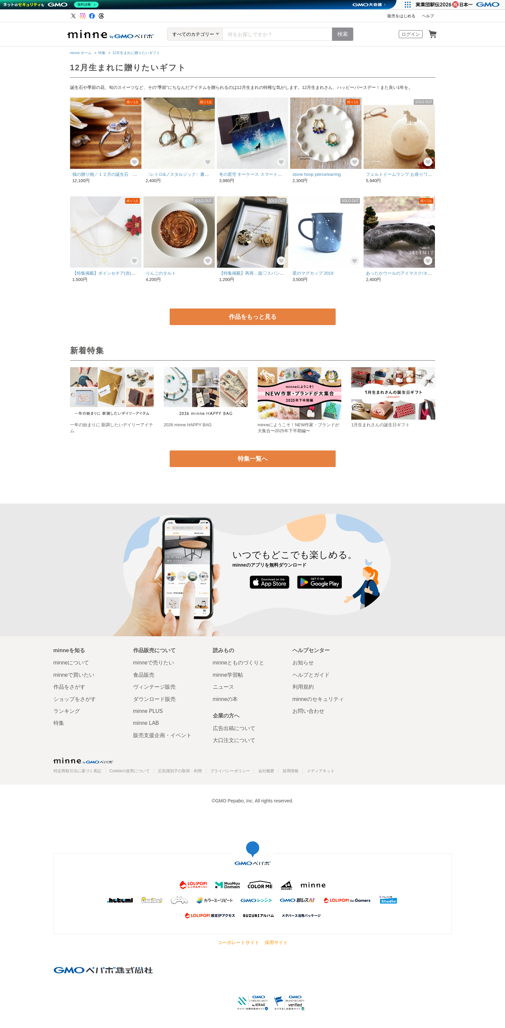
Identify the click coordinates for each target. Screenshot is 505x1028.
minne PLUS (148, 711)
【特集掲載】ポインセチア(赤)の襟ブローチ (114, 273)
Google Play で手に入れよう (319, 582)
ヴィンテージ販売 (154, 687)
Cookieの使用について (130, 771)
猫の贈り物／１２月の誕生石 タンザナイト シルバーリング (132, 174)
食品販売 (143, 675)
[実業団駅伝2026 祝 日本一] (458, 4)
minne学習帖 (228, 675)
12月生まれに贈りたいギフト (136, 53)
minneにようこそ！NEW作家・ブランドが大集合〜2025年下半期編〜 (299, 427)
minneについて (71, 662)
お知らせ (303, 662)
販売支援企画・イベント (162, 735)
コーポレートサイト (238, 942)
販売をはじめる (401, 16)
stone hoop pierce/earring (317, 174)
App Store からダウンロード (269, 582)
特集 (102, 53)
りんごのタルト (161, 273)
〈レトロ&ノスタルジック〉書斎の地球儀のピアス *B (199, 174)
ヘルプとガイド (311, 675)
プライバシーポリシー (230, 771)
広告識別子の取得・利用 (180, 771)
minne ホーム (81, 53)
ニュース (223, 687)
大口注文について (234, 740)
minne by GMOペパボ (110, 34)
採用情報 (290, 771)
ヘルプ (428, 16)
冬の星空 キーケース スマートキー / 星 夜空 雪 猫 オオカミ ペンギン (285, 174)
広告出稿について (234, 728)
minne (83, 761)
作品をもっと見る (253, 316)
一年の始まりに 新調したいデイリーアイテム (111, 427)
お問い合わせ (308, 711)
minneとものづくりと (239, 662)
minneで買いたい (74, 675)
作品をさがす (69, 687)
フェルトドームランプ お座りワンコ (401, 174)
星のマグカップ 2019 (313, 273)
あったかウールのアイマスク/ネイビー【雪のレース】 (418, 273)
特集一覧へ (253, 458)
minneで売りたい (153, 662)
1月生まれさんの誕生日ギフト (380, 424)
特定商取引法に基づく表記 (77, 771)
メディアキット (321, 771)
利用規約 (303, 687)
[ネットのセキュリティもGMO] (51, 4)
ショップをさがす (74, 699)
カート (432, 34)
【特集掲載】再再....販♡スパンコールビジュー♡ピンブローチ (279, 273)
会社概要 (266, 771)
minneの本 (225, 699)
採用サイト (276, 942)
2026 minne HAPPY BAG (187, 424)
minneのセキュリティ (318, 699)
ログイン (410, 34)
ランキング (66, 711)
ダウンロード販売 (154, 699)
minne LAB (146, 723)
